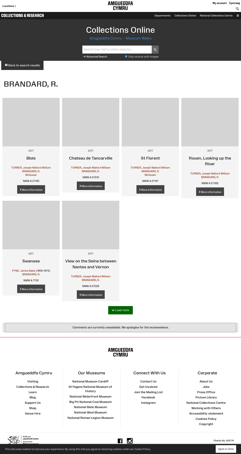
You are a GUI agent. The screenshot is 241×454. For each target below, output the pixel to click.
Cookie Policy (142, 449)
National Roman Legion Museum (90, 418)
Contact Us (148, 381)
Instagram (148, 402)
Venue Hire (33, 413)
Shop (32, 408)
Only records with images (143, 56)
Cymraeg (234, 3)
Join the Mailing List (148, 392)
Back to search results (22, 65)
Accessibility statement (206, 413)
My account (220, 3)
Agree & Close (227, 450)
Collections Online (185, 15)
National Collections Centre (216, 15)
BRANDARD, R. (31, 171)
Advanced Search (95, 56)
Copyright (206, 424)
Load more (120, 310)
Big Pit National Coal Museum (90, 402)
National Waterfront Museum (90, 396)
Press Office (206, 392)
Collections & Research (22, 15)
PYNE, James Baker (24, 270)
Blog (32, 397)
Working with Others (206, 408)
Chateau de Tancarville (90, 158)
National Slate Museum (90, 407)
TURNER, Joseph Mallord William (31, 167)
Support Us (33, 402)
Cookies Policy (206, 419)
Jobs (206, 387)
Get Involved (148, 387)
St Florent (150, 158)
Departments (162, 15)
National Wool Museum (90, 412)
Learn (33, 392)
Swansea (31, 261)
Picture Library (206, 397)
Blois (31, 158)
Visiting (32, 381)
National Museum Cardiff (90, 381)
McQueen (31, 174)
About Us (206, 381)
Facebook (148, 397)
